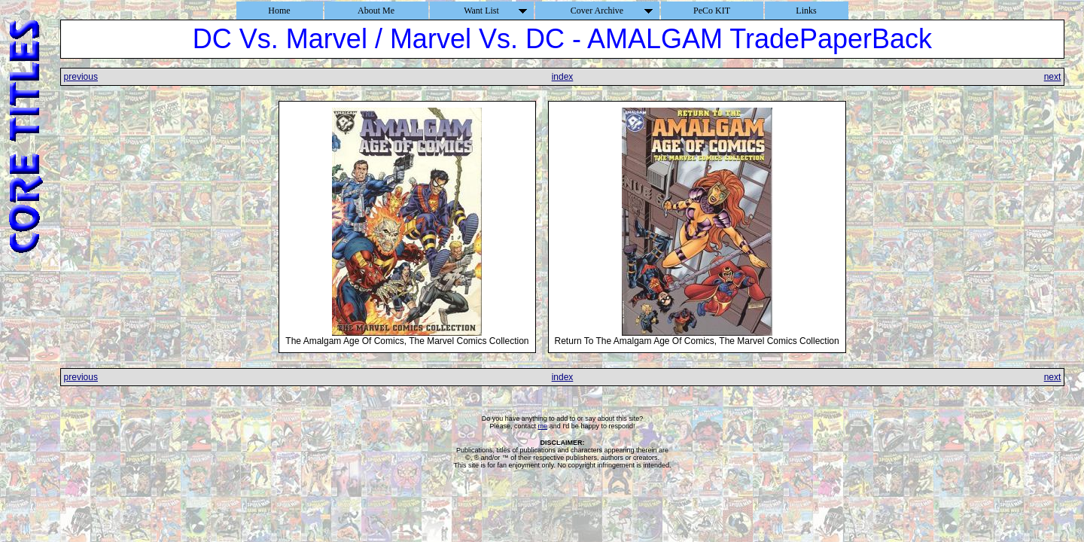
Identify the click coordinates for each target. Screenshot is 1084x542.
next (1052, 77)
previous (81, 77)
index (563, 77)
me (543, 426)
